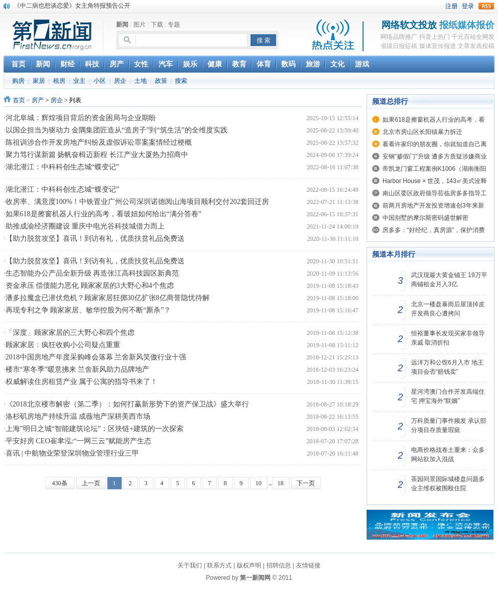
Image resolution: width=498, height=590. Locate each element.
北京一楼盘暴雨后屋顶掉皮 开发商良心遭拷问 (448, 309)
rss (486, 6)
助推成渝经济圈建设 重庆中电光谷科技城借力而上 (85, 226)
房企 (120, 80)
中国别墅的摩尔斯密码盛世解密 (425, 217)
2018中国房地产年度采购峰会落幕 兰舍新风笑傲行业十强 (96, 357)
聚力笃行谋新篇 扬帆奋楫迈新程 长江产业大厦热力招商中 (97, 154)
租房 (59, 80)
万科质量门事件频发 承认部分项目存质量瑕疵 (448, 425)
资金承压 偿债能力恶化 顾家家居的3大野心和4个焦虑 (90, 285)
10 (259, 483)
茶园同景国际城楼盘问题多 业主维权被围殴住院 (448, 483)
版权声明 (249, 565)
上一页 (91, 483)
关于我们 (189, 565)
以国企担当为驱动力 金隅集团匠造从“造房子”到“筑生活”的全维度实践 (117, 130)
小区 (100, 80)
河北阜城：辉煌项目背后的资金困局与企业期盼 (81, 118)
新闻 (122, 24)
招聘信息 (278, 565)
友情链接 (308, 565)
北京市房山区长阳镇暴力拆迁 (422, 131)
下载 (157, 24)
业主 (79, 80)
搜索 (181, 80)
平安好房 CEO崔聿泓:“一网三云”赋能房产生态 (79, 441)
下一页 (306, 483)
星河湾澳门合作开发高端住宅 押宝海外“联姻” (448, 396)
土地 (140, 80)
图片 (139, 24)
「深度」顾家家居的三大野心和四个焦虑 (70, 332)
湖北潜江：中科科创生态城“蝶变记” (62, 167)
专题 (174, 24)
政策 (161, 80)
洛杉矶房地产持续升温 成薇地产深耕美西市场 (78, 416)
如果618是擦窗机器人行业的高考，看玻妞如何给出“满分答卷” (103, 214)
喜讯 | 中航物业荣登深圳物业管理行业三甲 (73, 453)
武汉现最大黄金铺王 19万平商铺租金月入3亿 (449, 279)
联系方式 (219, 565)
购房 (18, 80)
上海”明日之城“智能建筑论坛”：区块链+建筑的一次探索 (95, 429)
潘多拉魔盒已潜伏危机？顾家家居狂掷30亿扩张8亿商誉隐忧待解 (108, 298)
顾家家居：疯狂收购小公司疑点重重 (63, 345)
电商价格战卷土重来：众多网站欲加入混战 (448, 454)
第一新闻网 (255, 577)
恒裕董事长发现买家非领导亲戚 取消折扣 (448, 338)
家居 (39, 80)
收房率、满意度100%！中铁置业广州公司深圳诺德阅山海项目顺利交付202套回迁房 (137, 202)
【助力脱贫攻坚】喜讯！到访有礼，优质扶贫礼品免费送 (95, 238)
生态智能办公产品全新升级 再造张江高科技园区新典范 (92, 273)
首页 (19, 100)
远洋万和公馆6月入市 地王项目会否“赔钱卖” (447, 367)
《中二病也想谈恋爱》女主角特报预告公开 (72, 5)
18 (281, 483)
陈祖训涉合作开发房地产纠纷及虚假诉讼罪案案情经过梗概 (99, 142)
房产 (38, 100)
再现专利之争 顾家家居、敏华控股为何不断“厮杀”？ (88, 310)
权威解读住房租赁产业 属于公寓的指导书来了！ (82, 381)
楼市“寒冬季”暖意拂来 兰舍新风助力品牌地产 (78, 369)
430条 (59, 483)
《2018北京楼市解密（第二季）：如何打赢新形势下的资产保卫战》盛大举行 (127, 404)
